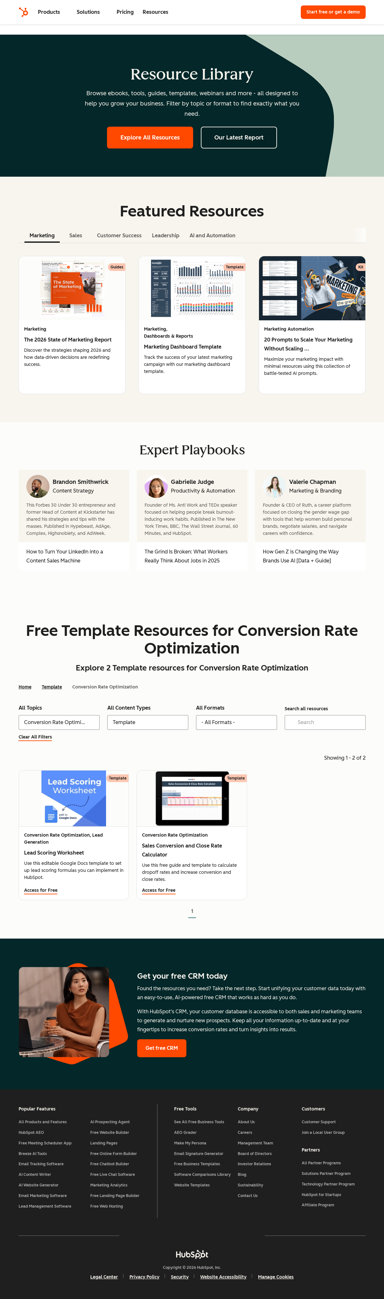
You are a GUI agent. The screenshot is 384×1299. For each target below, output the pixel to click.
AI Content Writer (35, 1174)
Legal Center (104, 1277)
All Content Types (129, 708)
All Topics (30, 708)
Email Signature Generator (198, 1153)
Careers (245, 1132)
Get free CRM (162, 1048)
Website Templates (192, 1185)
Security (180, 1277)
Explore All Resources (150, 137)
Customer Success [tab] (119, 235)
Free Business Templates (197, 1164)
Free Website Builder (109, 1132)
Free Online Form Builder (113, 1153)
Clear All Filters (39, 737)
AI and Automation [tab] (213, 235)
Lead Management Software (45, 1206)
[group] (72, 325)
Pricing (125, 12)
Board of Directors (255, 1153)
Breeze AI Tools (33, 1153)
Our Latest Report (238, 137)
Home (25, 687)
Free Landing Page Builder (114, 1196)
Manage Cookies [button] (276, 1277)
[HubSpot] (23, 12)
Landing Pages (104, 1143)
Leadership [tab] (165, 235)
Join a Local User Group (323, 1132)
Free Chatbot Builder (109, 1164)
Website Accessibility (223, 1277)
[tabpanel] (192, 325)
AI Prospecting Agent (110, 1122)
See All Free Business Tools (199, 1122)
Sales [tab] (75, 235)
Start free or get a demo (333, 12)
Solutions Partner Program (326, 1173)
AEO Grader (185, 1132)
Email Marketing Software (43, 1196)
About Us (246, 1122)
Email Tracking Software (41, 1164)
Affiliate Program (318, 1205)
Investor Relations (254, 1164)
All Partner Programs (321, 1163)
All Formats (210, 708)
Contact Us (248, 1196)
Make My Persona (190, 1143)
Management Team (255, 1143)
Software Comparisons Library (202, 1174)
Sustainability (250, 1185)
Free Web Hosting (106, 1206)
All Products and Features (43, 1122)
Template (52, 687)
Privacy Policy (144, 1277)
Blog (242, 1174)
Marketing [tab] (42, 235)
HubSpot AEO (31, 1132)
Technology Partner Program (328, 1184)
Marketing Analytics (109, 1185)
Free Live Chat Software (112, 1174)
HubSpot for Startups (321, 1195)
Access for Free (41, 890)
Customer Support (319, 1122)
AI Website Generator (38, 1185)
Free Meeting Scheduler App (45, 1143)
